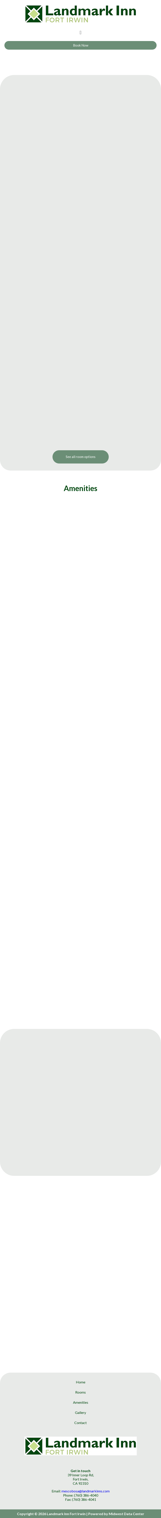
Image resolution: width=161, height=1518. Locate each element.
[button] (80, 32)
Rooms (80, 1392)
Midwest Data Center (126, 1514)
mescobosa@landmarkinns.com (86, 1491)
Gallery (80, 1412)
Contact (80, 1422)
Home (80, 1382)
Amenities (80, 1402)
